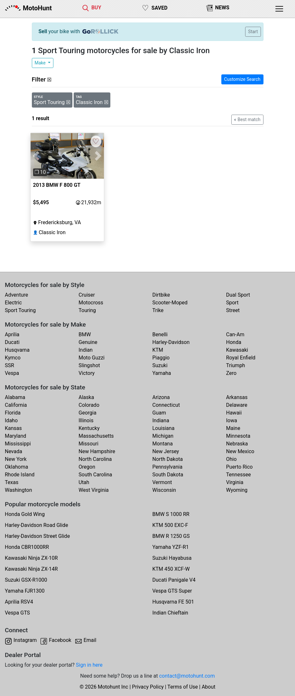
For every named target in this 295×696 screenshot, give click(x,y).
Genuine (87, 342)
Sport (232, 303)
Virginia (235, 482)
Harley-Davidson (171, 342)
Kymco (13, 358)
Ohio (231, 459)
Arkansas (237, 397)
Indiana (160, 420)
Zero (231, 373)
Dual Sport (238, 295)
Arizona (161, 397)
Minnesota (238, 436)
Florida (13, 413)
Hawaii (234, 413)
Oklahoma (16, 467)
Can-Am (235, 334)
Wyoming (237, 490)
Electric (13, 303)
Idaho (11, 420)
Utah (83, 482)
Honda (233, 342)
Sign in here (89, 665)
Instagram (25, 640)
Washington (18, 490)
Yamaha (161, 373)
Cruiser (86, 295)
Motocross (90, 303)
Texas (11, 482)
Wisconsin (164, 490)
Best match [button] (248, 119)
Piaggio (161, 358)
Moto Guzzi (91, 358)
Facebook (60, 640)
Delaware (236, 405)
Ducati (12, 342)
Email (90, 640)
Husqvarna (17, 350)
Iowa (231, 420)
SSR (9, 365)
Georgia (87, 413)
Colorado (88, 405)
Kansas (13, 428)
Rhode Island (19, 475)
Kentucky (88, 428)
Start (253, 31)
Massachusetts (96, 436)
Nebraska (237, 444)
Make (41, 62)
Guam (159, 413)
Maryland (15, 436)
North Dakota (167, 459)
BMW (84, 334)
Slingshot (89, 365)
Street (233, 310)
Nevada (13, 451)
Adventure (16, 295)
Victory (86, 373)
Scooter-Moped (170, 303)
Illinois (85, 420)
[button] (36, 156)
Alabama (15, 397)
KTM (157, 350)
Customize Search (242, 79)
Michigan (162, 436)
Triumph (235, 365)
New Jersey (165, 451)
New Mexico (240, 451)
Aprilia (12, 334)
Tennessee (238, 475)
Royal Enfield (240, 358)
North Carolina (95, 459)
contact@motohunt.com (187, 676)
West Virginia (93, 490)
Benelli (160, 334)
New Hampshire (96, 451)
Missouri (88, 444)
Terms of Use (182, 687)
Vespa (12, 373)
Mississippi (18, 444)
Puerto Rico (239, 467)
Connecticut (166, 405)
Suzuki (160, 365)
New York (16, 459)
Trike (158, 310)
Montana (162, 444)
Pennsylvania (167, 467)
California (16, 405)
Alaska (86, 397)
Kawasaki (237, 350)
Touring (87, 310)
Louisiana (163, 428)
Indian (85, 350)
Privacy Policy (148, 687)
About (209, 687)
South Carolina (95, 475)
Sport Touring (20, 310)
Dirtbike (161, 295)
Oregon (86, 467)
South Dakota (167, 475)
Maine (233, 428)
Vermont (162, 482)
